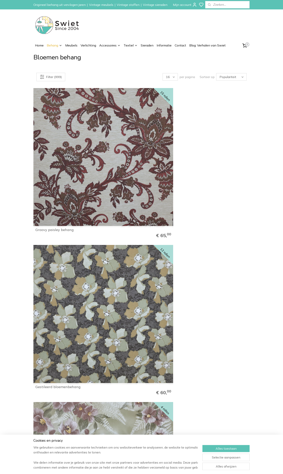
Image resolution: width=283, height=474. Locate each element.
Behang (54, 45)
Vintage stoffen (128, 5)
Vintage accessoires (178, 436)
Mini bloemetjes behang (165, 278)
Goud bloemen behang (54, 278)
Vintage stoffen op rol (179, 440)
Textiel (131, 45)
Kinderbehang (174, 418)
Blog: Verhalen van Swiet (207, 45)
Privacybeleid (216, 432)
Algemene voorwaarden (224, 427)
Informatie (164, 45)
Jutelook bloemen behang (111, 347)
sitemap (155, 466)
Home (39, 45)
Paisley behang (175, 414)
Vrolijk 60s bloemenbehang (58, 347)
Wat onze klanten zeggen (225, 410)
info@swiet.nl (53, 437)
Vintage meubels (101, 5)
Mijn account (185, 4)
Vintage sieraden (155, 5)
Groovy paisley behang (54, 141)
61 (219, 373)
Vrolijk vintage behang (219, 347)
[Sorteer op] (231, 76)
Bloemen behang (176, 410)
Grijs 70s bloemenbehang (221, 210)
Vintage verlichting (177, 432)
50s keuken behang (216, 278)
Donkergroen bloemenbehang (48, 208)
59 (201, 373)
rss (162, 466)
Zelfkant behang (175, 423)
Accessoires (109, 45)
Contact (180, 45)
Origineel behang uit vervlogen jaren (59, 5)
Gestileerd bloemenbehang (113, 141)
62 (227, 373)
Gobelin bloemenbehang (110, 210)
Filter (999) (51, 77)
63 (236, 373)
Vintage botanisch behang (167, 141)
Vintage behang (175, 405)
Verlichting (88, 45)
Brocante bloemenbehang (112, 278)
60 (210, 373)
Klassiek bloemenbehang (221, 141)
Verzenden (215, 414)
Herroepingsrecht (219, 418)
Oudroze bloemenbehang (166, 210)
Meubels (71, 45)
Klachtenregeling (219, 423)
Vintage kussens (175, 445)
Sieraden (147, 45)
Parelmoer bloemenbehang (168, 347)
